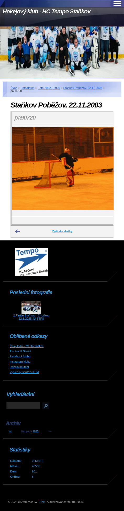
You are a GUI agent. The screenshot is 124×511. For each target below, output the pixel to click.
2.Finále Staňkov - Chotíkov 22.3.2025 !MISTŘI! (31, 317)
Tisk (42, 501)
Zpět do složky (62, 231)
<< (10, 431)
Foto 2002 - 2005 (49, 87)
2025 (36, 431)
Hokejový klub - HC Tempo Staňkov (46, 11)
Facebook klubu (20, 356)
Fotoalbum (28, 87)
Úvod (13, 87)
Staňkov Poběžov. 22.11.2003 (82, 87)
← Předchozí (18, 231)
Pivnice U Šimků (20, 351)
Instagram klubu (20, 361)
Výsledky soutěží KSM (24, 372)
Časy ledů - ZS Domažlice (27, 346)
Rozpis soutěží (19, 366)
